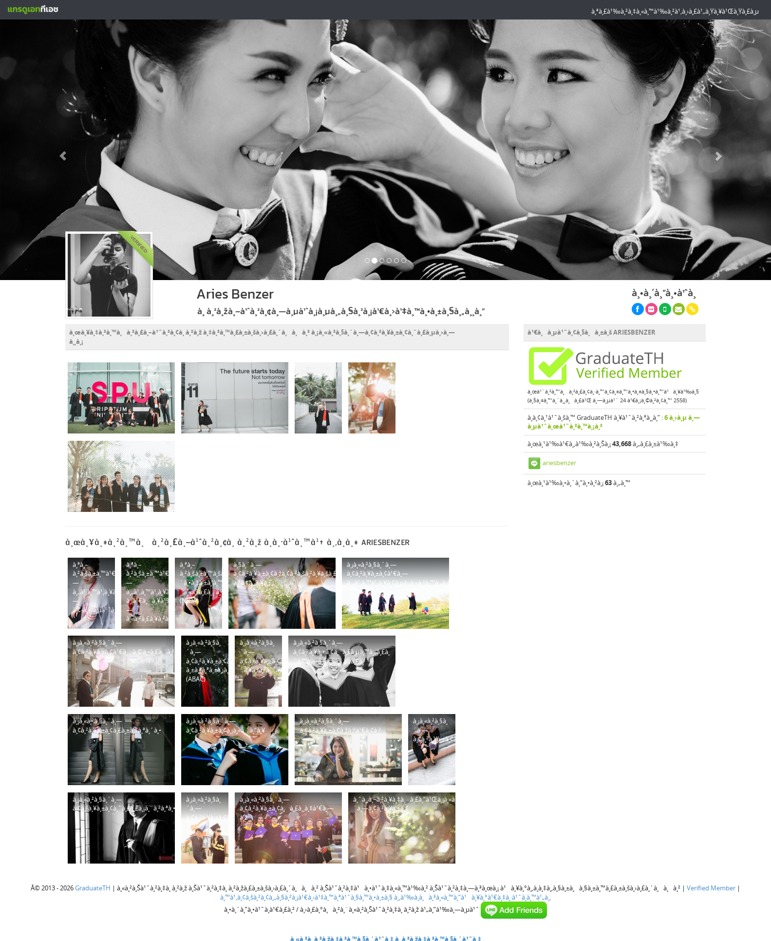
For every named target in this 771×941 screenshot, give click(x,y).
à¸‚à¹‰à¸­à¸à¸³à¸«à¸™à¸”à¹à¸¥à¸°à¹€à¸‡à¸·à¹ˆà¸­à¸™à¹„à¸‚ (472, 897)
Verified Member (711, 888)
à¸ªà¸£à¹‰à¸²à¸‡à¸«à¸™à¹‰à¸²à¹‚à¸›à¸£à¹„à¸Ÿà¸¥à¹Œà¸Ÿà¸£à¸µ (675, 11)
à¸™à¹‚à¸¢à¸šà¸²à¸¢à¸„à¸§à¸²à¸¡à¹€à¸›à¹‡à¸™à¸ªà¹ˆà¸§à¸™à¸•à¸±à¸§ (306, 897)
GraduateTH (93, 888)
